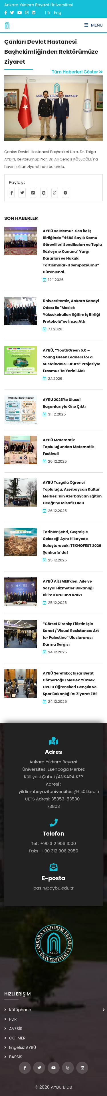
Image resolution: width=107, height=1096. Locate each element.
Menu (93, 25)
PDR (10, 1019)
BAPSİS (13, 1057)
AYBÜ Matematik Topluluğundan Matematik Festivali (68, 446)
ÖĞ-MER (14, 1038)
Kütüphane (17, 1010)
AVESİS (13, 1028)
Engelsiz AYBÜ (20, 1047)
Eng (57, 12)
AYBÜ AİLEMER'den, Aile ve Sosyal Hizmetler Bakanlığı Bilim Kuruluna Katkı (68, 588)
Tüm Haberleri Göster (77, 72)
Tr (49, 12)
